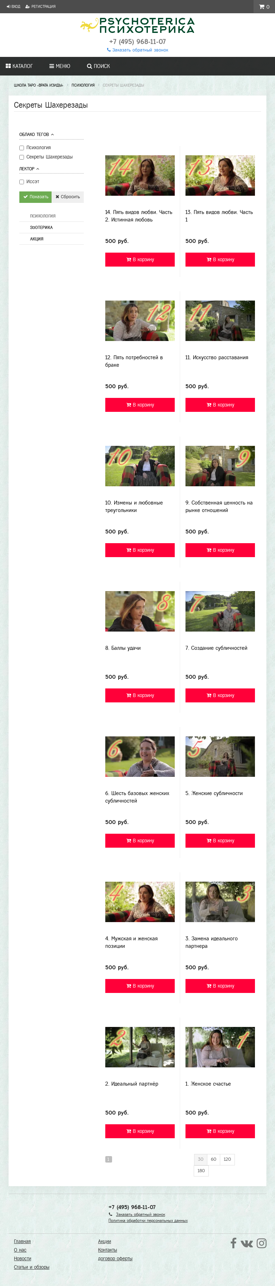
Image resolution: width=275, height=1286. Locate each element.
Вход (13, 6)
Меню (59, 66)
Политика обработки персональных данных (148, 1220)
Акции (104, 1241)
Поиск (98, 66)
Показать (35, 196)
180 (201, 1170)
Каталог (19, 66)
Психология (43, 216)
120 (227, 1159)
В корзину (140, 259)
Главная (22, 1241)
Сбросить (68, 196)
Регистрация (40, 6)
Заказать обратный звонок (137, 50)
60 (213, 1159)
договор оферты (115, 1258)
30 (200, 1159)
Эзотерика (41, 227)
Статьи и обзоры (31, 1267)
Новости (22, 1258)
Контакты (107, 1250)
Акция (36, 239)
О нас (20, 1250)
